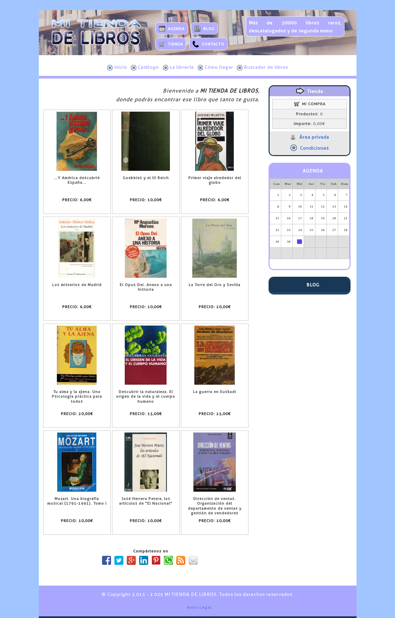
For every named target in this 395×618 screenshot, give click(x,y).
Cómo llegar (215, 68)
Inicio (117, 68)
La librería (178, 68)
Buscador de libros (262, 68)
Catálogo (145, 68)
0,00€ (309, 123)
